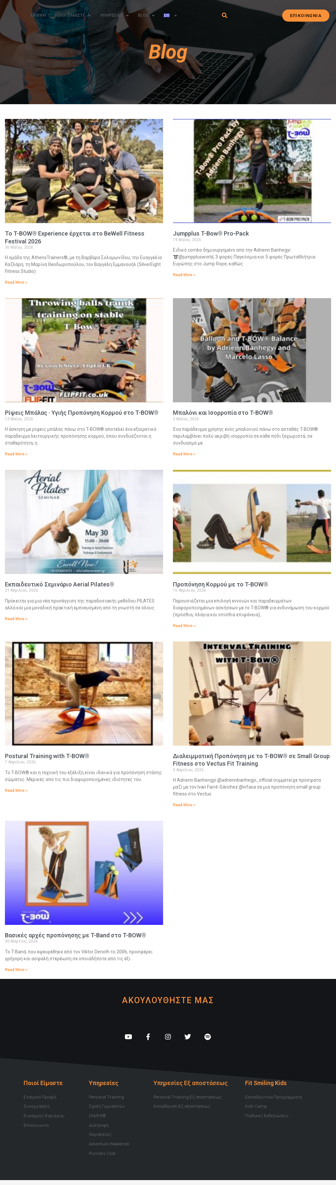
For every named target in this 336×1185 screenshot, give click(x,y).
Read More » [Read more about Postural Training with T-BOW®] (16, 790)
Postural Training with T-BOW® (47, 756)
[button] (224, 15)
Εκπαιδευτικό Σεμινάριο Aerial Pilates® (59, 584)
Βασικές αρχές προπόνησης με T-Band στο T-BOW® (75, 935)
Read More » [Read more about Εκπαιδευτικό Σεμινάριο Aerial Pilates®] (16, 619)
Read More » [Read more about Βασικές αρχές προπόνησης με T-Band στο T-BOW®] (16, 969)
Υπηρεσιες (114, 15)
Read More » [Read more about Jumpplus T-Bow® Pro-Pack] (184, 275)
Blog (146, 15)
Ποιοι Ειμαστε (73, 15)
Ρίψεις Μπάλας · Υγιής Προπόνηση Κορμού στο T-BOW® (81, 412)
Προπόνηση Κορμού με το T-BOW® (220, 584)
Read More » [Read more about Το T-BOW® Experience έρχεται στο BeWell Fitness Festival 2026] (16, 282)
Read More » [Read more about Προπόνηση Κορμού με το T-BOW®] (184, 625)
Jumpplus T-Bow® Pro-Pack (211, 233)
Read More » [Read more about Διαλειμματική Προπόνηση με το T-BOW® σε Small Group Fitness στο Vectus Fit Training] (184, 805)
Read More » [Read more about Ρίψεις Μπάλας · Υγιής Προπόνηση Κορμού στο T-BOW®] (16, 454)
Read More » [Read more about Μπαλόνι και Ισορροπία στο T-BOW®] (184, 454)
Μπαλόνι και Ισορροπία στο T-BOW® (223, 412)
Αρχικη (38, 15)
